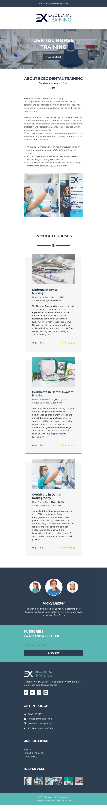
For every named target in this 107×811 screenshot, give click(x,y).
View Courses (53, 57)
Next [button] (83, 584)
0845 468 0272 (32, 711)
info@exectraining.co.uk (37, 716)
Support (27, 746)
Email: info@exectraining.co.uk (53, 3)
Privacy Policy (30, 754)
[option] (53, 585)
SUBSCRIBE (53, 650)
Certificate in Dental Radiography (46, 493)
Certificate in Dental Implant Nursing (53, 391)
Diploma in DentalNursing (45, 288)
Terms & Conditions (32, 750)
